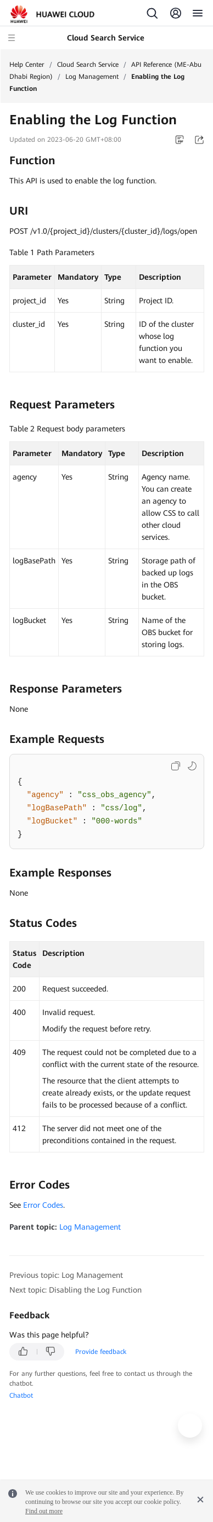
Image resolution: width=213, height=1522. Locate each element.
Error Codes (43, 1205)
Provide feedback (100, 1352)
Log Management (92, 76)
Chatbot (21, 1395)
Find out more (44, 1511)
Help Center (26, 64)
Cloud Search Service (88, 64)
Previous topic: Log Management (66, 1275)
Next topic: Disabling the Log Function (75, 1289)
